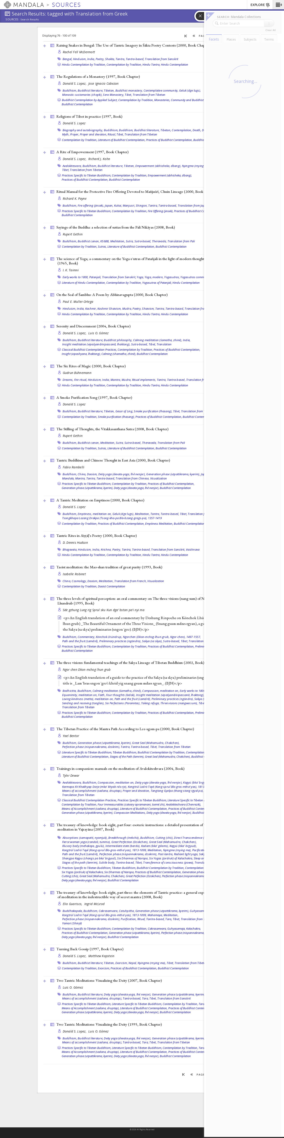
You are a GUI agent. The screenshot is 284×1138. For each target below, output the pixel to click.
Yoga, (140, 277)
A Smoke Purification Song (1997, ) (94, 397)
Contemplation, (182, 130)
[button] (278, 4)
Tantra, (120, 59)
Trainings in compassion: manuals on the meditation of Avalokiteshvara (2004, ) (120, 768)
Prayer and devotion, (93, 134)
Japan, (109, 205)
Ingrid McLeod (94, 904)
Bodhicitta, (70, 691)
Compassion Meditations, (130, 813)
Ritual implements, (144, 380)
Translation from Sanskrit (161, 59)
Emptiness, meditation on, (95, 514)
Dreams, (68, 380)
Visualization (158, 478)
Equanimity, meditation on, (80, 695)
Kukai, (118, 205)
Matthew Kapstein (101, 956)
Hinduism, (80, 59)
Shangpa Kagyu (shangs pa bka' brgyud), (89, 858)
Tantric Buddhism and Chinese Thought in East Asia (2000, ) (113, 460)
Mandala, (68, 478)
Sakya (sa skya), (152, 641)
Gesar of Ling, (124, 411)
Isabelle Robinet (74, 574)
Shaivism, (148, 309)
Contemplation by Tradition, (124, 64)
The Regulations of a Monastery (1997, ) (98, 76)
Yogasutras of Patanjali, (157, 283)
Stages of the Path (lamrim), (127, 757)
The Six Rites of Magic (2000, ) (91, 366)
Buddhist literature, (90, 340)
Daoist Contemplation (111, 586)
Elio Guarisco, (73, 904)
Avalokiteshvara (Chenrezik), (183, 804)
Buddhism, (70, 90)
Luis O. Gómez (98, 333)
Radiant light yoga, (186, 854)
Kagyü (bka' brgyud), (196, 782)
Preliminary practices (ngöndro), (120, 641)
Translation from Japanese (195, 205)
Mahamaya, (155, 915)
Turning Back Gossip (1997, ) (89, 948)
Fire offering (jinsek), (91, 205)
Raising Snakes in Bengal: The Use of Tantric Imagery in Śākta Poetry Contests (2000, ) (133, 45)
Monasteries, (162, 100)
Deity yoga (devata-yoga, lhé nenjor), (122, 474)
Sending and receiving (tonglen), (83, 703)
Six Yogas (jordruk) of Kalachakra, (171, 858)
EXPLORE (260, 5)
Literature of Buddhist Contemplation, (121, 140)
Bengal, (67, 59)
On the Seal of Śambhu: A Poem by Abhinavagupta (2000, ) (112, 294)
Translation (164, 344)
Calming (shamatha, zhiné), (118, 354)
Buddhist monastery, (129, 90)
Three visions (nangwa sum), (179, 703)
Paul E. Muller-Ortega (78, 301)
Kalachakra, (193, 929)
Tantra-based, (135, 59)
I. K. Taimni (71, 270)
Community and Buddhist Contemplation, (197, 100)
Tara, (168, 919)
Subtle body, (107, 862)
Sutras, (102, 246)
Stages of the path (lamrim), (80, 862)
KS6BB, (105, 241)
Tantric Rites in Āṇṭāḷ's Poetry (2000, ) (96, 535)
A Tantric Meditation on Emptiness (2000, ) (100, 500)
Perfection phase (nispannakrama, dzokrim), (91, 747)
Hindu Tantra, (151, 64)
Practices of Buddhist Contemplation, (169, 140)
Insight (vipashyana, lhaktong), (81, 354)
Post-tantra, (165, 854)
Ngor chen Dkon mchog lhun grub (87, 669)
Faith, (101, 695)
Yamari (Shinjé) (72, 923)
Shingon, (142, 205)
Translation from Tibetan (149, 95)
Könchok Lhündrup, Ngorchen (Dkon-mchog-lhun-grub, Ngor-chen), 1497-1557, (148, 637)
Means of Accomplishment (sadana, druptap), (90, 809)
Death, (197, 130)
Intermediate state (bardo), (122, 846)
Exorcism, (121, 963)
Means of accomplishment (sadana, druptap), (92, 791)
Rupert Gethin (73, 234)
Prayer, (74, 134)
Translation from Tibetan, (197, 919)
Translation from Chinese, (132, 478)
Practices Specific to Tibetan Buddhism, (86, 175)
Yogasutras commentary (196, 277)
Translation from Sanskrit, (119, 277)
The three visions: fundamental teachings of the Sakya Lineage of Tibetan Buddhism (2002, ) (130, 662)
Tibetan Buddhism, (125, 752)
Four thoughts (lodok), (120, 695)
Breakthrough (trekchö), (124, 838)
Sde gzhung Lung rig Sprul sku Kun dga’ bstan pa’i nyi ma (103, 610)
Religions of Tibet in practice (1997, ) (89, 116)
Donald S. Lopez (74, 123)
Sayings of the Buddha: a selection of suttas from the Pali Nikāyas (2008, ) (115, 227)
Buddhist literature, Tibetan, (96, 90)
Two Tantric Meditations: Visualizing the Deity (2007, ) (109, 980)
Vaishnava (192, 549)
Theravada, (159, 241)
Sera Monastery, (113, 95)
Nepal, (132, 963)
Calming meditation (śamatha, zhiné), (157, 340)
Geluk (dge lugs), (190, 90)
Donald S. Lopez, (75, 83)
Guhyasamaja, (199, 911)
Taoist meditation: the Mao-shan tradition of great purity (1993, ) (109, 567)
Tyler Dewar (71, 775)
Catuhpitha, (127, 911)
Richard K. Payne (75, 198)
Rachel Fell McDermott (79, 52)
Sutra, (130, 241)
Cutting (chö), (165, 838)
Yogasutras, (172, 277)
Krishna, (106, 549)
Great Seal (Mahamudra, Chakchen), (155, 743)
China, (82, 474)
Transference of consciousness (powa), (168, 862)
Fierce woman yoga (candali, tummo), (86, 842)
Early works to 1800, (76, 277)
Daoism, (92, 474)
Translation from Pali (181, 241)
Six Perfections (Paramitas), (122, 703)
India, (91, 59)
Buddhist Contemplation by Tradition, (161, 752)
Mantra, (115, 380)
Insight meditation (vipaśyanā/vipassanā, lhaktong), (96, 344)
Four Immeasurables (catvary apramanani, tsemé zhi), (131, 804)
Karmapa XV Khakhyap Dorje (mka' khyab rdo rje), (94, 787)
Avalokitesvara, (72, 166)
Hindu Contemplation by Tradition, (84, 64)
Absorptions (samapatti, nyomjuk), (85, 838)
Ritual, (112, 134)
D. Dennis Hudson (75, 542)
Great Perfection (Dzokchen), (129, 842)
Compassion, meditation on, (160, 691)
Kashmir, (91, 309)
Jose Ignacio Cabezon (103, 83)
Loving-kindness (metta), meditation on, (88, 699)
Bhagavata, (70, 549)
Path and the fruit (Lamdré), (80, 641)
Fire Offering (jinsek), (160, 211)
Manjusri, (129, 205)
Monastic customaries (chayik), (82, 95)
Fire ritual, (80, 380)
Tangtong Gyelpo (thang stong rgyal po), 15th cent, (184, 791)
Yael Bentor (71, 736)
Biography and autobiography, (83, 130)
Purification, (128, 919)
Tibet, (128, 95)
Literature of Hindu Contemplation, (84, 283)
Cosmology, (79, 581)
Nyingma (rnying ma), (196, 166)
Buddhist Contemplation (77, 104)
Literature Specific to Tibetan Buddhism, (87, 752)
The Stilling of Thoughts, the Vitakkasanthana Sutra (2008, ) (112, 428)
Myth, (65, 134)
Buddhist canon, (89, 241)
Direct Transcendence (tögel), (193, 838)
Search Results (29, 19)
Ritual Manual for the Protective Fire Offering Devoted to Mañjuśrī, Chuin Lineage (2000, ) (137, 191)
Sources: (12, 19)
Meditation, (117, 241)
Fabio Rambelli (74, 467)
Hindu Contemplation (174, 64)
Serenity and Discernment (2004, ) (93, 326)
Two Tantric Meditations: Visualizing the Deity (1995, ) (109, 1024)
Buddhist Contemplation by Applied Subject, (90, 100)
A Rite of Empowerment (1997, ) (92, 151)
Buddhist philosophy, (118, 340)
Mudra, (127, 309)
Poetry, (100, 59)
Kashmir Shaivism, (109, 309)
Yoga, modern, (154, 277)
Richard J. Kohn (99, 159)
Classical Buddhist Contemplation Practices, (89, 350)
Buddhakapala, (73, 911)
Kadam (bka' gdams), (155, 846)
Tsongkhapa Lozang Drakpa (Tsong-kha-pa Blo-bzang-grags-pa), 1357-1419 (112, 518)
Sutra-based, (142, 241)
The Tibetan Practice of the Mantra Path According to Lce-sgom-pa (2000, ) (125, 728)
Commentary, (86, 637)
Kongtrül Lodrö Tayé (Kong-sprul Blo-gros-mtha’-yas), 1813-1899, (170, 787)
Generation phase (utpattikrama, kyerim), (173, 474)
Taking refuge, (150, 703)
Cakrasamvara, (108, 911)
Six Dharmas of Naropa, (132, 858)
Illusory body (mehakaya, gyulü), (83, 846)
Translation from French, (130, 581)
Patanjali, (95, 277)
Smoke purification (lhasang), (153, 411)
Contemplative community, (161, 90)
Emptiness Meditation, (159, 524)
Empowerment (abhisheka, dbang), (158, 166)
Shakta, (110, 59)
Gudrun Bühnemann (77, 373)
